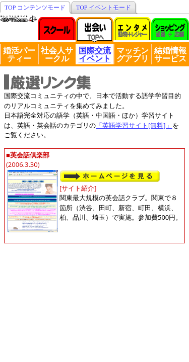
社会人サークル (57, 54)
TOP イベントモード (103, 7)
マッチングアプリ (132, 54)
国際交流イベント (95, 54)
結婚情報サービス (170, 54)
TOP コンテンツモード (35, 7)
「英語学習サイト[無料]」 (134, 125)
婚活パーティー (19, 54)
